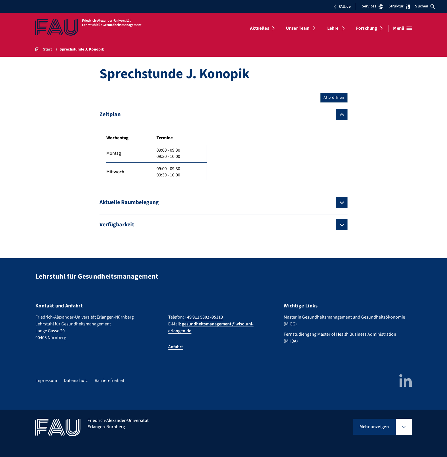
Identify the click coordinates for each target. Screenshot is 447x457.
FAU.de (342, 6)
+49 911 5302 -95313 (204, 317)
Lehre (333, 28)
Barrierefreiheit (109, 380)
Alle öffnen (334, 97)
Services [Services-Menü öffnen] (372, 6)
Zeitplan (110, 114)
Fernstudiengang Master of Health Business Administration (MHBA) (340, 337)
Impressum (46, 380)
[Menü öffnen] (402, 28)
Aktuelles (259, 28)
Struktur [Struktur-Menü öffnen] (399, 6)
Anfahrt (175, 347)
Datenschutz (76, 380)
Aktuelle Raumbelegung (129, 202)
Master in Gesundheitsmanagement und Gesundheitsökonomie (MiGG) (344, 320)
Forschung (366, 28)
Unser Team (298, 28)
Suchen (425, 6)
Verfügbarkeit (116, 225)
